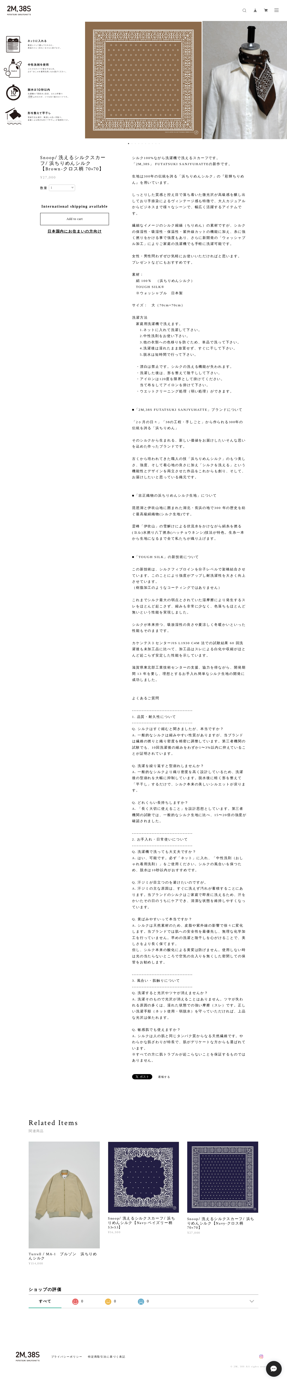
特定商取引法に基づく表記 (107, 1356)
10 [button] (159, 143)
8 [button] (152, 143)
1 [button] (128, 143)
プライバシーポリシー (66, 1356)
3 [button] (135, 143)
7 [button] (149, 143)
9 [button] (155, 143)
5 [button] (142, 143)
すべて (45, 1301)
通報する (164, 1077)
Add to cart (74, 219)
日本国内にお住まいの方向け (75, 231)
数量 (44, 188)
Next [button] (279, 80)
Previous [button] (8, 80)
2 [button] (132, 143)
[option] (143, 80)
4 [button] (138, 143)
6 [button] (145, 143)
